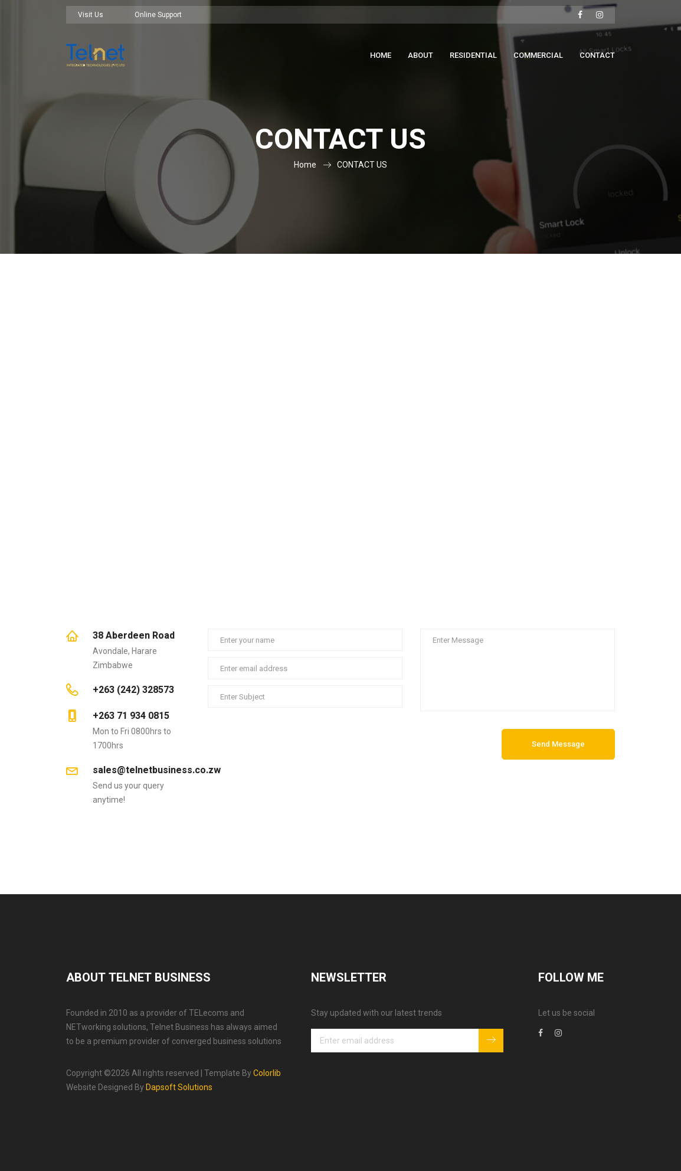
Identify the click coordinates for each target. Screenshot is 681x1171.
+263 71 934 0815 (131, 716)
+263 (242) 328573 (133, 690)
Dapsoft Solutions (179, 1087)
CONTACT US (362, 164)
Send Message (558, 744)
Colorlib (267, 1073)
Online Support (158, 15)
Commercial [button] (538, 55)
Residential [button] (473, 55)
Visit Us (90, 15)
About (420, 55)
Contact (597, 55)
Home (380, 55)
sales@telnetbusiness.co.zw (157, 770)
